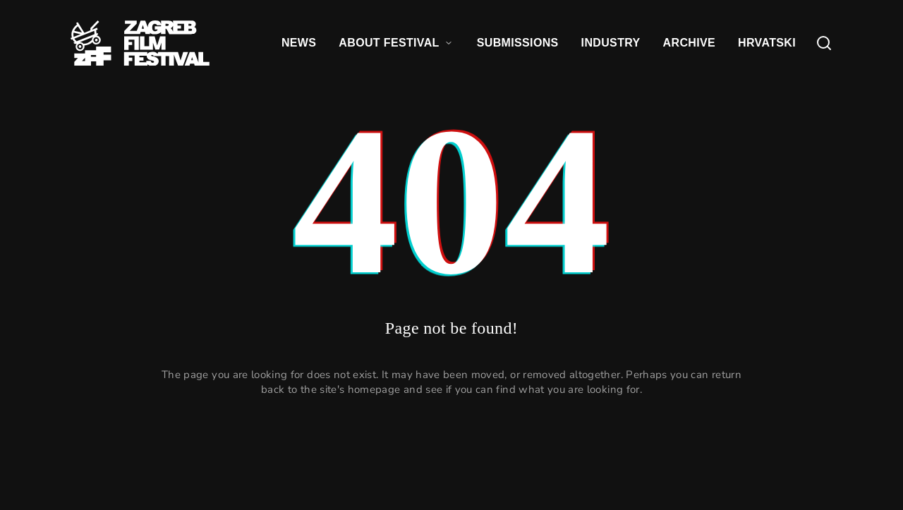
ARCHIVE (689, 43)
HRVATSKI (767, 43)
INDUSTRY (611, 43)
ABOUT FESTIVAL (396, 43)
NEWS (298, 43)
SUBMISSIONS (518, 43)
